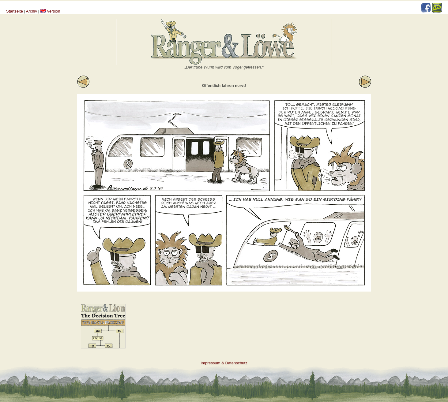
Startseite (14, 11)
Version (50, 11)
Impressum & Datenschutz (224, 363)
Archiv (31, 11)
